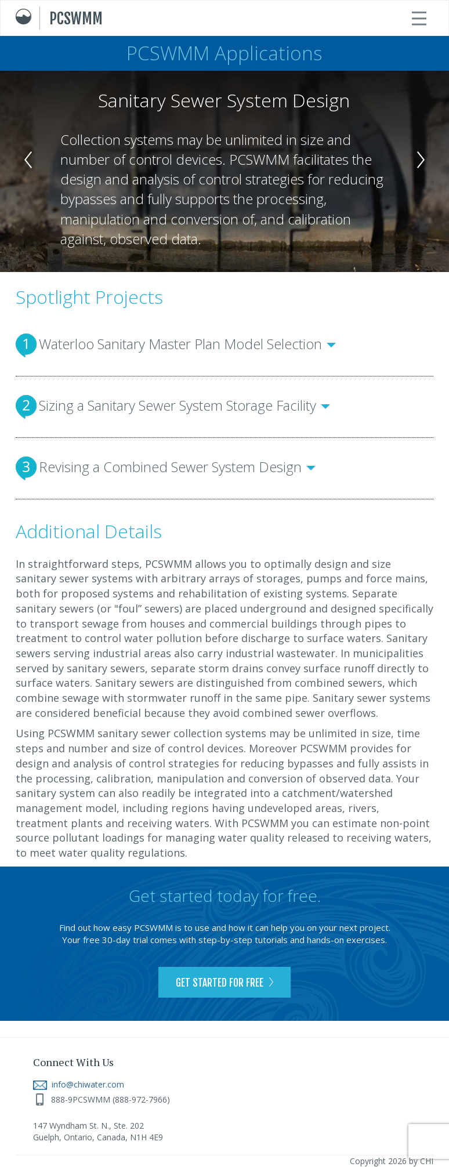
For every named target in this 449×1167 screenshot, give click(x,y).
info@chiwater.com (78, 1084)
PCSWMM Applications (224, 53)
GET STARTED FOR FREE (224, 983)
